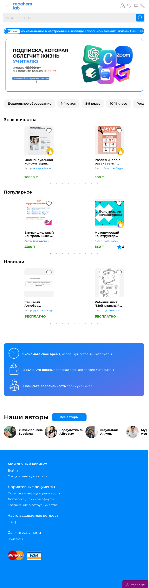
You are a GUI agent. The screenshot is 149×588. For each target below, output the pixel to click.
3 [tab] (62, 184)
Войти (13, 470)
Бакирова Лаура (113, 168)
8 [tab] (92, 184)
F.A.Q (12, 522)
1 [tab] (51, 184)
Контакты (15, 539)
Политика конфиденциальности (34, 493)
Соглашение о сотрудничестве (33, 505)
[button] (135, 584)
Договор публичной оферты (31, 499)
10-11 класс (118, 103)
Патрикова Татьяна (110, 241)
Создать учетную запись (27, 476)
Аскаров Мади (42, 168)
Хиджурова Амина (40, 241)
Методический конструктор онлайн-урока (107, 236)
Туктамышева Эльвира (111, 310)
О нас (11, 31)
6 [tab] (80, 184)
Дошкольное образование (29, 103)
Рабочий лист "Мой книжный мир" (107, 305)
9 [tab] (97, 184)
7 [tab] (86, 184)
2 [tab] (57, 184)
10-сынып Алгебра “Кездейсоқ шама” (34, 307)
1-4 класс (68, 103)
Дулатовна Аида (43, 310)
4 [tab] (68, 184)
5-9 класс (92, 103)
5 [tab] (74, 184)
